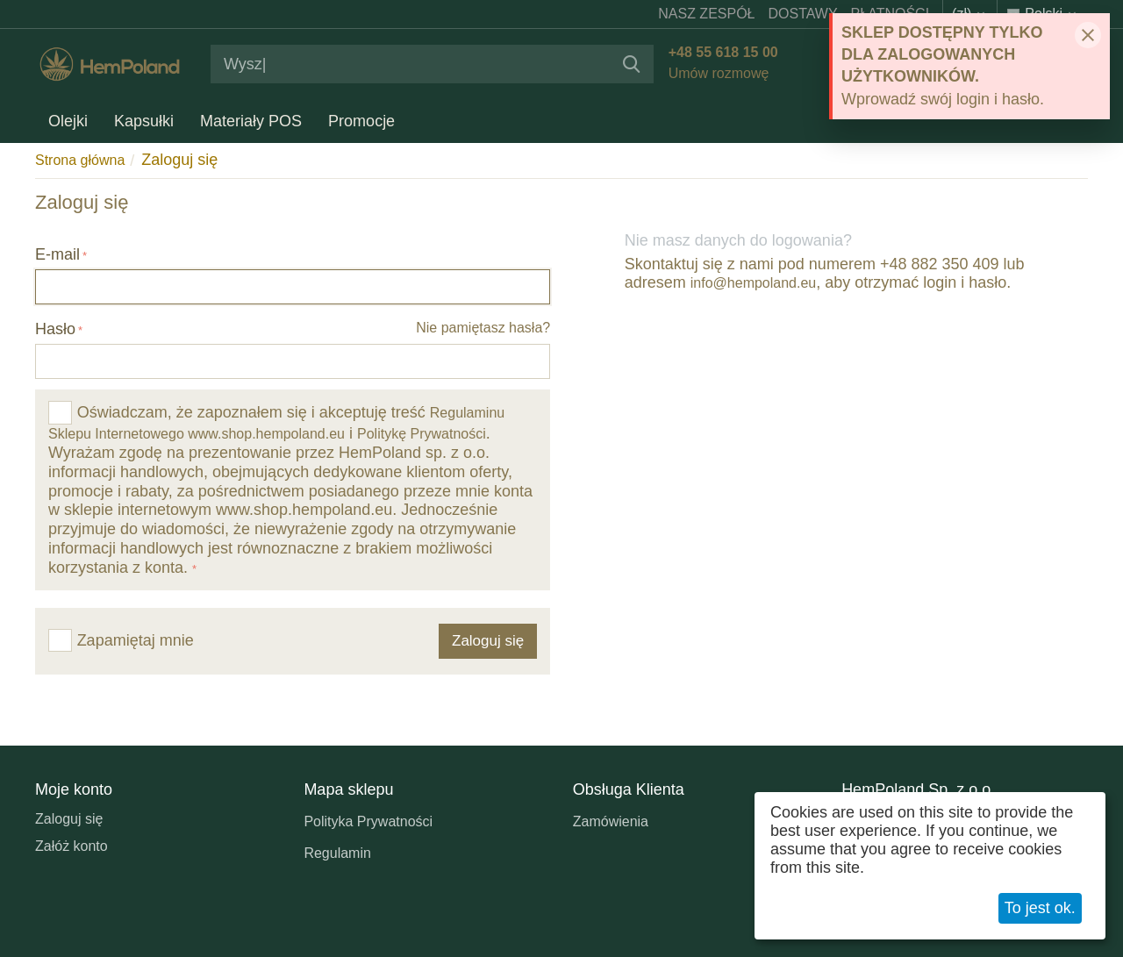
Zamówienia (610, 821)
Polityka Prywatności (368, 821)
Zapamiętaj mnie (121, 640)
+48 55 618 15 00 (721, 52)
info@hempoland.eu (753, 282)
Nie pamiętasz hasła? (483, 327)
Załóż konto (71, 846)
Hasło (55, 329)
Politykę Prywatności (421, 433)
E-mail (57, 254)
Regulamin (337, 853)
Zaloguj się (69, 818)
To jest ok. (1040, 908)
